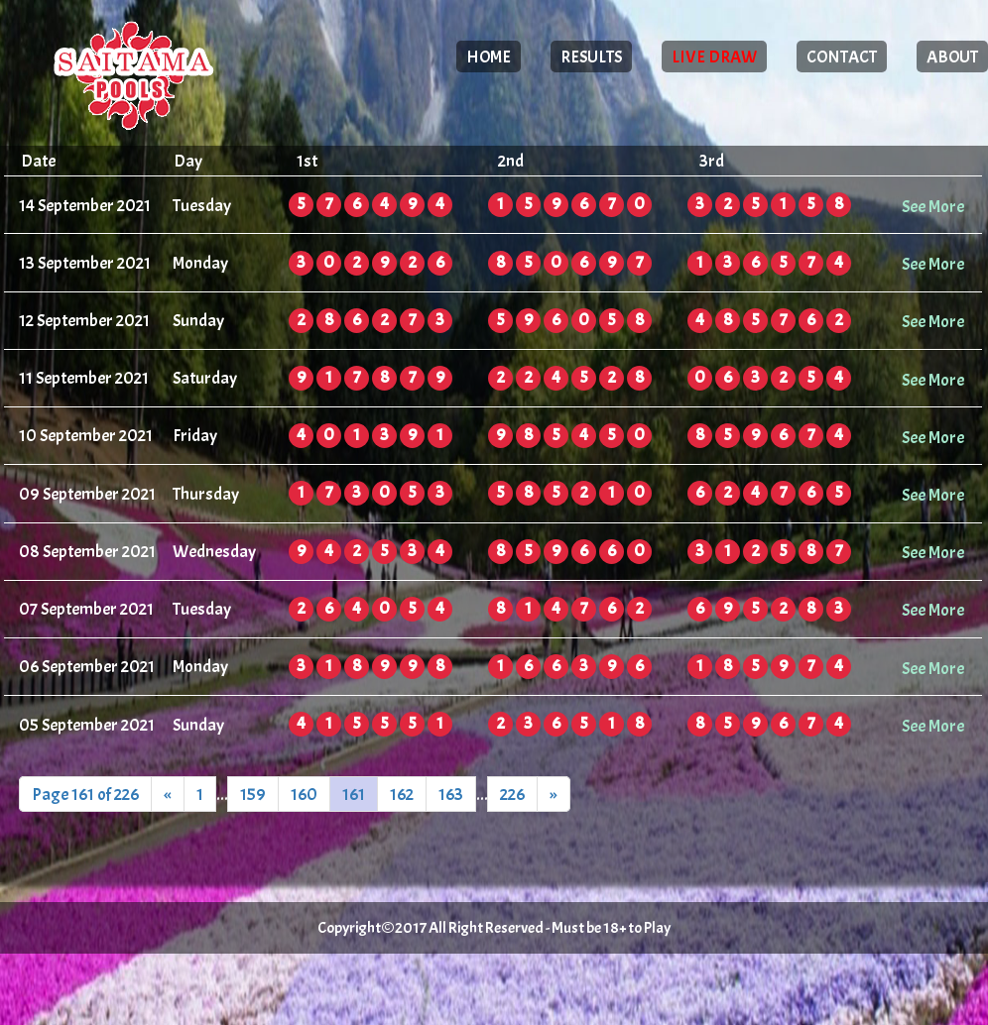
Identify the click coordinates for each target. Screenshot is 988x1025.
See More (933, 206)
